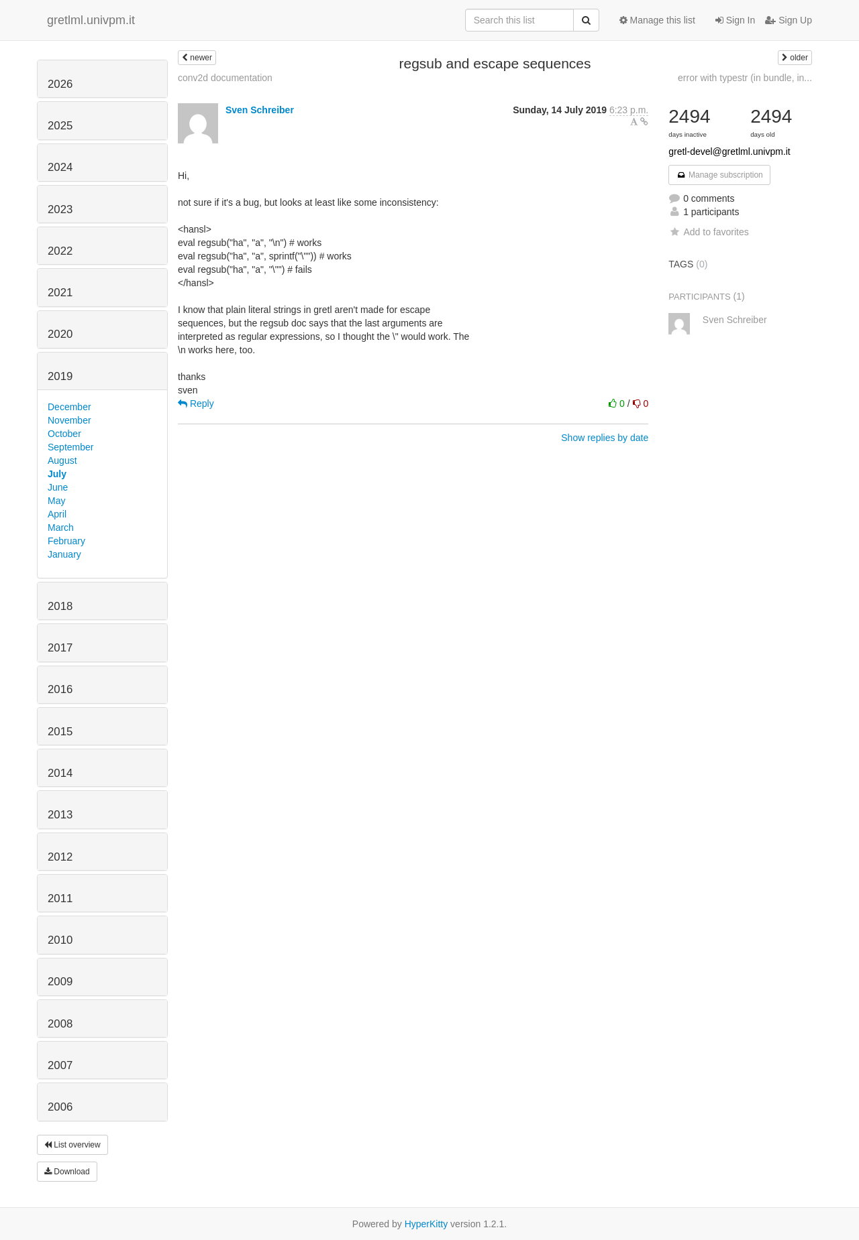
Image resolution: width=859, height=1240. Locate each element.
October (64, 433)
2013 (60, 814)
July (57, 474)
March (61, 527)
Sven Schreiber (259, 110)
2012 (60, 857)
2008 (60, 1023)
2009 (60, 981)
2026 (60, 84)
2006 (60, 1107)
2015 (60, 731)
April (57, 514)
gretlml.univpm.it (91, 20)
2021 (60, 292)
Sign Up (788, 20)
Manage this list (657, 20)
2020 (60, 334)
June (58, 487)
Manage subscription (719, 175)
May (56, 500)
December (69, 406)
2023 (60, 209)
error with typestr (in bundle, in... (745, 77)
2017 (60, 647)
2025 (60, 125)
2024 (60, 167)
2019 (60, 376)
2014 (60, 773)
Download (67, 1171)
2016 (60, 689)
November (69, 420)
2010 (60, 940)
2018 (60, 606)
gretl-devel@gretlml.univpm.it (729, 151)
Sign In (735, 20)
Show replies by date (604, 437)
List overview (72, 1145)
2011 (60, 898)
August (62, 460)
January (64, 554)
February (66, 541)
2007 (60, 1065)
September (70, 447)
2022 (60, 251)
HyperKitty (426, 1224)
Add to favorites (708, 232)
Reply (196, 403)
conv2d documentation (225, 77)
